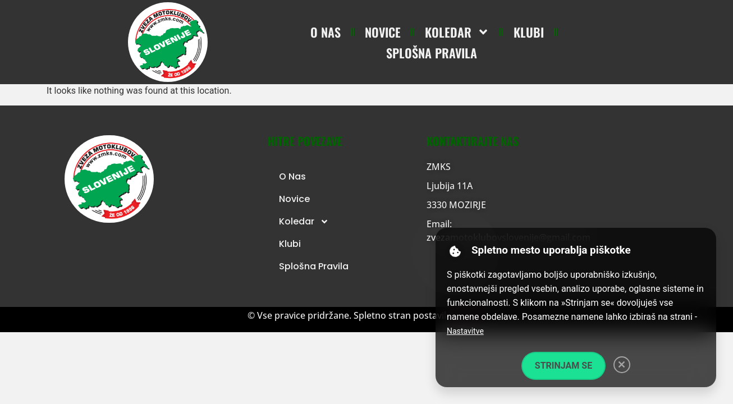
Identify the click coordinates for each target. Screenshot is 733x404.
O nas (325, 32)
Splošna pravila (431, 53)
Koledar (457, 32)
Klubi (529, 32)
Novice (383, 32)
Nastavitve (465, 331)
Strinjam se (563, 365)
